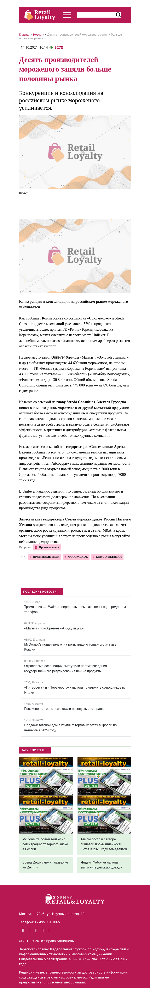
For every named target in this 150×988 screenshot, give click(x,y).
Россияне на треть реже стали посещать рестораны (64, 708)
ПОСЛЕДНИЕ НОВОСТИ (40, 591)
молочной (102, 407)
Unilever (58, 357)
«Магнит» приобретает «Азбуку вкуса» (53, 628)
